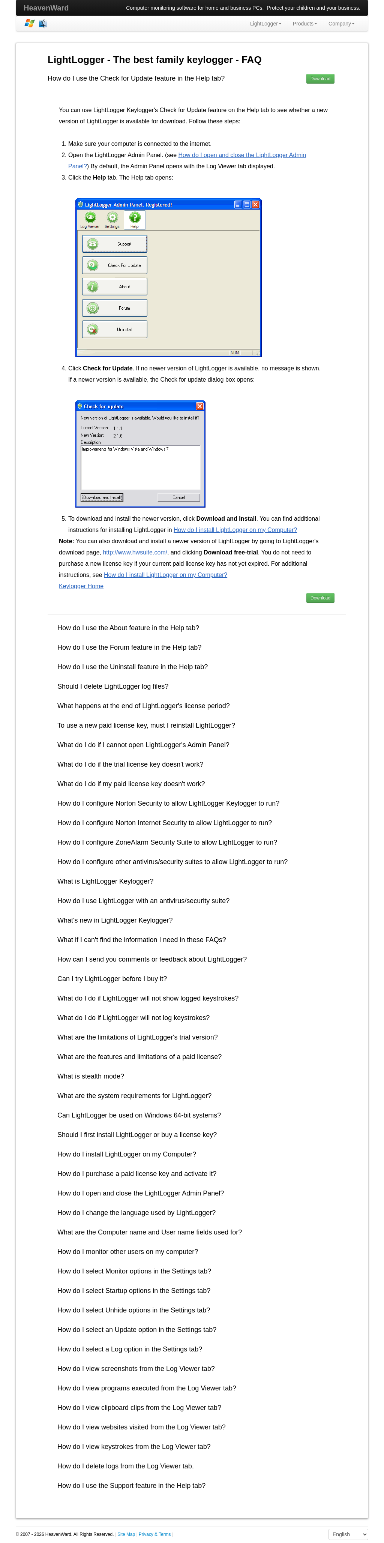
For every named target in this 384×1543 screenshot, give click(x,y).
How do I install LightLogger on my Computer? (235, 530)
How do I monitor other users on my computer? (127, 1251)
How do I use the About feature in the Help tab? (128, 628)
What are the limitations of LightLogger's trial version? (137, 1037)
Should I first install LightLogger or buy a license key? (137, 1135)
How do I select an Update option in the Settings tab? (136, 1329)
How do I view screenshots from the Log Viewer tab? (136, 1368)
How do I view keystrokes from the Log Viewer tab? (134, 1446)
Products (305, 24)
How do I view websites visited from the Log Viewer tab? (141, 1427)
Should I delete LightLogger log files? (112, 686)
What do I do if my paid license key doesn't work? (131, 784)
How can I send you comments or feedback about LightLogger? (152, 959)
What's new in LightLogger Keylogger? (115, 920)
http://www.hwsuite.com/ (135, 552)
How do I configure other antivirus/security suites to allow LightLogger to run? (172, 862)
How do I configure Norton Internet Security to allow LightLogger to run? (164, 823)
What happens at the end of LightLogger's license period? (143, 706)
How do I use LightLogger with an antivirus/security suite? (143, 901)
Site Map (126, 1534)
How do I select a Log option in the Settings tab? (129, 1349)
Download (320, 78)
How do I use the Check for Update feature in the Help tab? (136, 78)
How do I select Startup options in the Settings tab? (133, 1290)
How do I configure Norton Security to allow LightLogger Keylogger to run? (168, 803)
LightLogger (266, 24)
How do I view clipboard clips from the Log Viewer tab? (139, 1407)
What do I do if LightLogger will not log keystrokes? (133, 1018)
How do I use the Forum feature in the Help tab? (129, 647)
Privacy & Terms (155, 1534)
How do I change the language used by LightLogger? (136, 1212)
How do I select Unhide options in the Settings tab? (133, 1310)
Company (341, 24)
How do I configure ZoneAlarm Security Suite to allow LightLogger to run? (167, 842)
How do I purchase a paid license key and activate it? (136, 1173)
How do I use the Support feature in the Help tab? (131, 1485)
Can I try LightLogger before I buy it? (112, 979)
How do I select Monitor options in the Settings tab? (134, 1271)
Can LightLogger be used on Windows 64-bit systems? (139, 1115)
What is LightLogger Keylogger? (105, 881)
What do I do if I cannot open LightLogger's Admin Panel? (143, 745)
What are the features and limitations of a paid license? (139, 1057)
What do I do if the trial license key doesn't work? (130, 764)
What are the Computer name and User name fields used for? (149, 1232)
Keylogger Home (81, 586)
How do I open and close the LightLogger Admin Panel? (140, 1193)
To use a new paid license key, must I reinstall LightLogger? (146, 725)
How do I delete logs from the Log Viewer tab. (125, 1466)
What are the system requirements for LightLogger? (134, 1096)
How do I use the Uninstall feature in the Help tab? (132, 667)
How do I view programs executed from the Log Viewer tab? (146, 1388)
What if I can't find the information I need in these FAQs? (141, 940)
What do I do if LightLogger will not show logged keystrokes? (147, 998)
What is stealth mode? (90, 1076)
